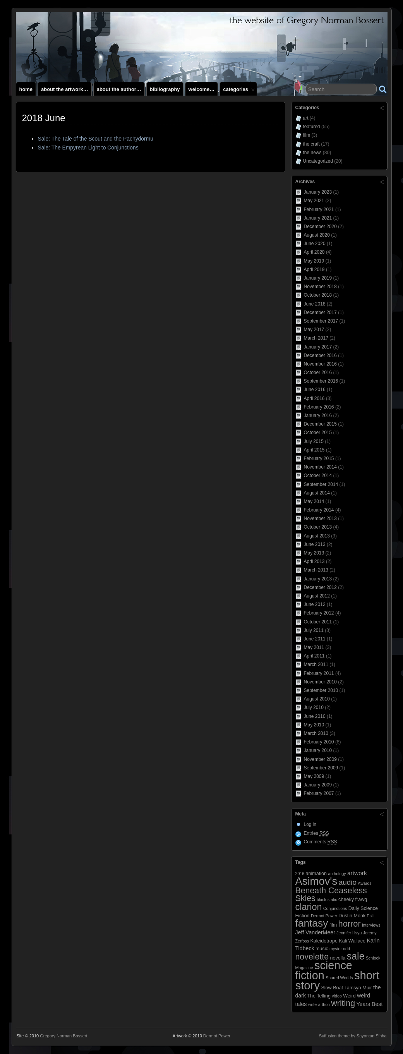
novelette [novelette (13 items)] (312, 956)
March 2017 (316, 338)
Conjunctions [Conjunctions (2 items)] (335, 908)
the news (312, 152)
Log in (310, 824)
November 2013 (320, 518)
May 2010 (314, 725)
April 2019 (314, 269)
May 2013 (314, 553)
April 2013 (314, 561)
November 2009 (320, 759)
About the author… (119, 89)
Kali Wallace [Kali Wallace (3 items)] (352, 941)
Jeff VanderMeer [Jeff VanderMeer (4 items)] (315, 932)
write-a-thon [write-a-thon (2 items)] (319, 1004)
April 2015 (314, 450)
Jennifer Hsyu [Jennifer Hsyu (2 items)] (349, 932)
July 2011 (314, 630)
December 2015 (320, 424)
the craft (311, 144)
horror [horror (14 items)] (349, 924)
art (306, 118)
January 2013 (318, 579)
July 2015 (314, 441)
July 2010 (314, 707)
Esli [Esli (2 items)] (370, 915)
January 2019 (318, 278)
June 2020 (315, 243)
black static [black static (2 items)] (327, 899)
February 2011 (319, 673)
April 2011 (314, 656)
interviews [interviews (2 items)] (371, 925)
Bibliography (165, 89)
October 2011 (318, 622)
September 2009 (321, 768)
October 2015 (318, 432)
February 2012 (319, 613)
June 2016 (315, 389)
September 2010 (321, 690)
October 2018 (318, 295)
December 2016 (320, 355)
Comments (320, 842)
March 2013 (316, 570)
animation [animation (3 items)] (316, 873)
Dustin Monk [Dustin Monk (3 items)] (351, 915)
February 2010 (319, 742)
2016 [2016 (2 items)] (300, 873)
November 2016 (320, 364)
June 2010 (315, 716)
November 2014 (320, 467)
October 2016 (318, 372)
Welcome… (202, 89)
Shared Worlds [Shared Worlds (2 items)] (339, 977)
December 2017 (320, 312)
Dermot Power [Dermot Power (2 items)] (324, 915)
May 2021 (314, 200)
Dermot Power (216, 1035)
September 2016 (321, 381)
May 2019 (314, 261)
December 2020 (320, 226)
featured (311, 126)
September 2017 (321, 321)
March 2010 (316, 733)
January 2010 (318, 750)
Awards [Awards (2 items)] (364, 883)
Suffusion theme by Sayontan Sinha (353, 1035)
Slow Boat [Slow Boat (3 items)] (332, 987)
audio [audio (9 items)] (348, 882)
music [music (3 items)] (322, 948)
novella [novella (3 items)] (337, 958)
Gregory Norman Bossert (63, 1035)
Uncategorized (318, 161)
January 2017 (318, 347)
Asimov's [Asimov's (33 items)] (316, 881)
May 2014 (314, 501)
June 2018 (315, 304)
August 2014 (317, 493)
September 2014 (321, 484)
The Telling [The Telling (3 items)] (319, 996)
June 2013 (315, 544)
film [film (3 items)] (333, 925)
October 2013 (318, 527)
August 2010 (317, 699)
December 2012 (320, 587)
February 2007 (319, 793)
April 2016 (314, 398)
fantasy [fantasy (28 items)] (311, 923)
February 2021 (319, 209)
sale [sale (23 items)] (356, 956)
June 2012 (315, 604)
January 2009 (318, 785)
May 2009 (314, 776)
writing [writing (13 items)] (343, 1003)
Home (26, 89)
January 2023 (318, 192)
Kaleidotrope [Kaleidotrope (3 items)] (324, 941)
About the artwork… (64, 89)
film (306, 135)
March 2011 (316, 664)
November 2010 (320, 682)
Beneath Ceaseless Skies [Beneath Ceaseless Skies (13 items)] (331, 894)
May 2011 (314, 647)
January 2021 (318, 218)
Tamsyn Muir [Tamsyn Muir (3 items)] (358, 987)
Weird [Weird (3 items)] (349, 996)
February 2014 (319, 510)
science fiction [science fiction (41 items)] (323, 970)
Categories (239, 91)
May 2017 (314, 329)
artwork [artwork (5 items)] (357, 873)
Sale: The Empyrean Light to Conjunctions (88, 147)
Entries (316, 833)
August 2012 (317, 596)
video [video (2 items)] (336, 996)
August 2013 (317, 536)
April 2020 (314, 252)
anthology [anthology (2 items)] (337, 873)
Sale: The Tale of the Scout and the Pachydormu (95, 139)
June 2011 (315, 639)
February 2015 (319, 458)
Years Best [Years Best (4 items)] (369, 1004)
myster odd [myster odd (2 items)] (339, 948)
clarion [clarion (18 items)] (308, 907)
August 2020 (317, 235)
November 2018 (320, 286)
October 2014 (318, 475)
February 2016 (319, 407)
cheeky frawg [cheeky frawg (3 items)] (352, 899)
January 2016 (318, 415)
